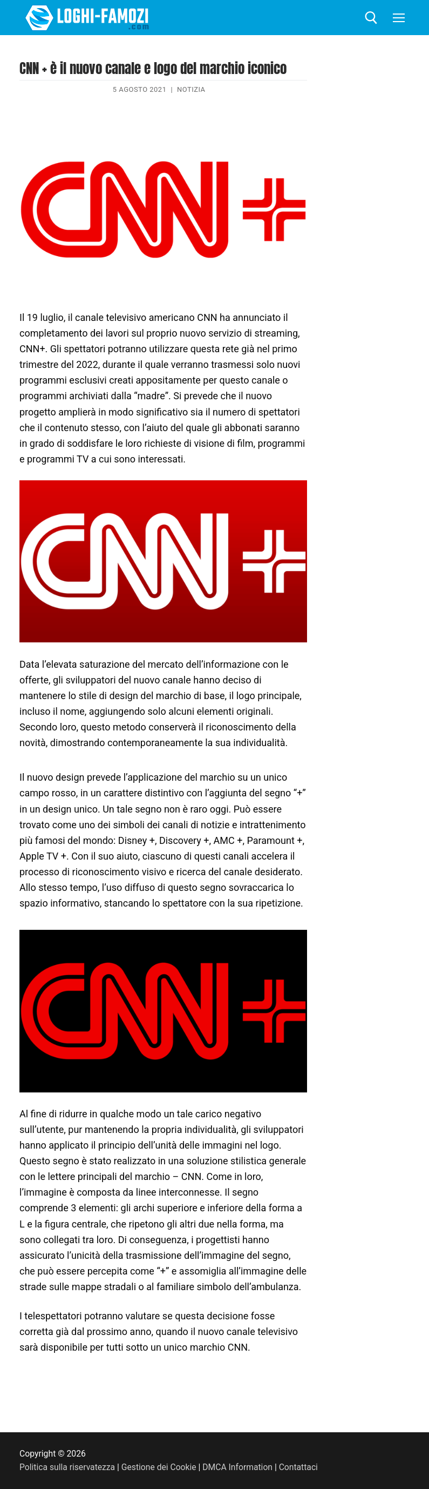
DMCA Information (238, 1467)
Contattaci (299, 1467)
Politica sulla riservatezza (67, 1467)
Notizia (191, 89)
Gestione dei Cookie (159, 1467)
